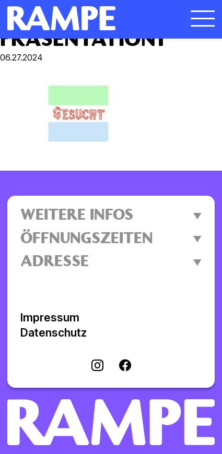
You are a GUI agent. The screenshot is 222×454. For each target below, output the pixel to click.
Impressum (49, 317)
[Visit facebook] (125, 366)
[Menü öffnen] (203, 18)
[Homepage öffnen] (85, 18)
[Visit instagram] (97, 366)
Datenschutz (53, 332)
